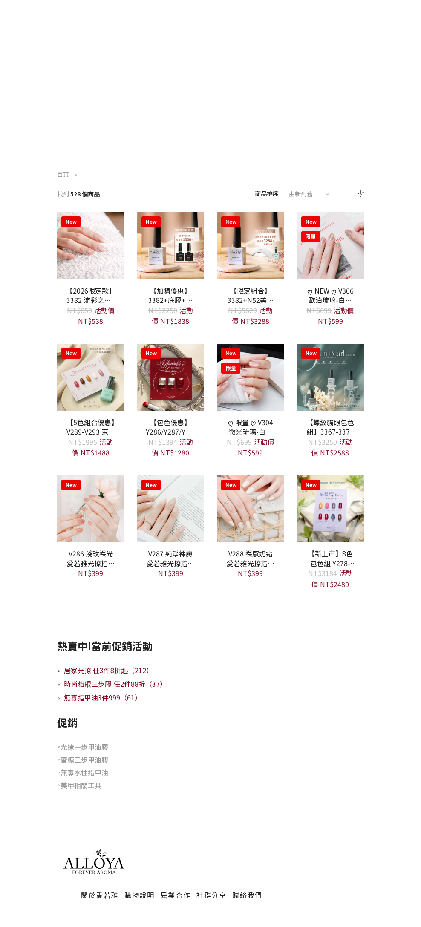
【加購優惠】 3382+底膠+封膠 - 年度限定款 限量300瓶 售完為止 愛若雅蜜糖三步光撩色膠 (170, 295)
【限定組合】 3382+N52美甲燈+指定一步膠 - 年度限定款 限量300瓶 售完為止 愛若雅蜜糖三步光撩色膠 (250, 295)
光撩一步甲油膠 (84, 747)
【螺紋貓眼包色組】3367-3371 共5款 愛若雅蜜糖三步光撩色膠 (330, 426)
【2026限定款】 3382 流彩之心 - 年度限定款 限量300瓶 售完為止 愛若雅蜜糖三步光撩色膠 (90, 295)
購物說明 (139, 895)
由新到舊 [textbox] (301, 194)
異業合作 (175, 895)
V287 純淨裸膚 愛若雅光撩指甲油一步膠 (170, 558)
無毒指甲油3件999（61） (99, 697)
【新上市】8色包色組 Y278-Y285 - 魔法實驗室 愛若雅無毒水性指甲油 (330, 558)
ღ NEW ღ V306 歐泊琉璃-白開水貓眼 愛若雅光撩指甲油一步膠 (330, 295)
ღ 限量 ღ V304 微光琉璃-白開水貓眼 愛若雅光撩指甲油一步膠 (250, 426)
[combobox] (308, 194)
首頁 (63, 174)
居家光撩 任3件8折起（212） (105, 670)
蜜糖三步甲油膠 (84, 759)
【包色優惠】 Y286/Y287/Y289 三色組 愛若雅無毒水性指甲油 (171, 426)
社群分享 (211, 895)
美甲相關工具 (81, 785)
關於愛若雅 (99, 895)
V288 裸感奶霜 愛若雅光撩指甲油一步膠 (250, 558)
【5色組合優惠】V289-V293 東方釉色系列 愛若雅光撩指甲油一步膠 (90, 426)
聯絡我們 (247, 895)
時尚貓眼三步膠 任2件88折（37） (112, 684)
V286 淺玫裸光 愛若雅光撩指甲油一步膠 (91, 558)
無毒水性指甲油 (84, 772)
